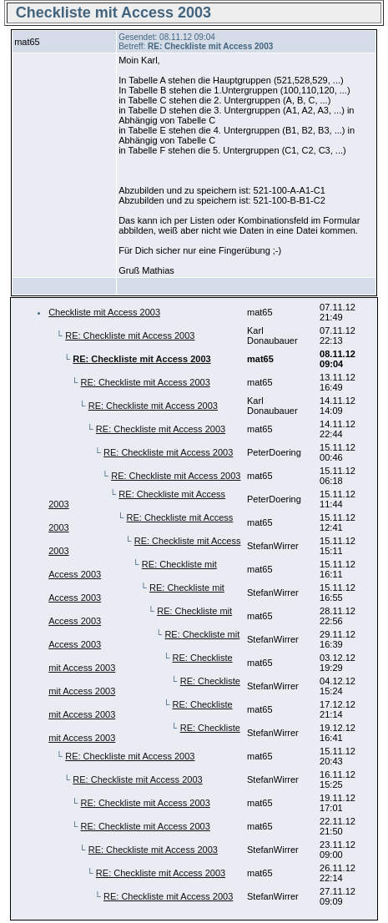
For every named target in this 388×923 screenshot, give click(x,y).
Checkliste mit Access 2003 (104, 312)
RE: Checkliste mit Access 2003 (129, 335)
